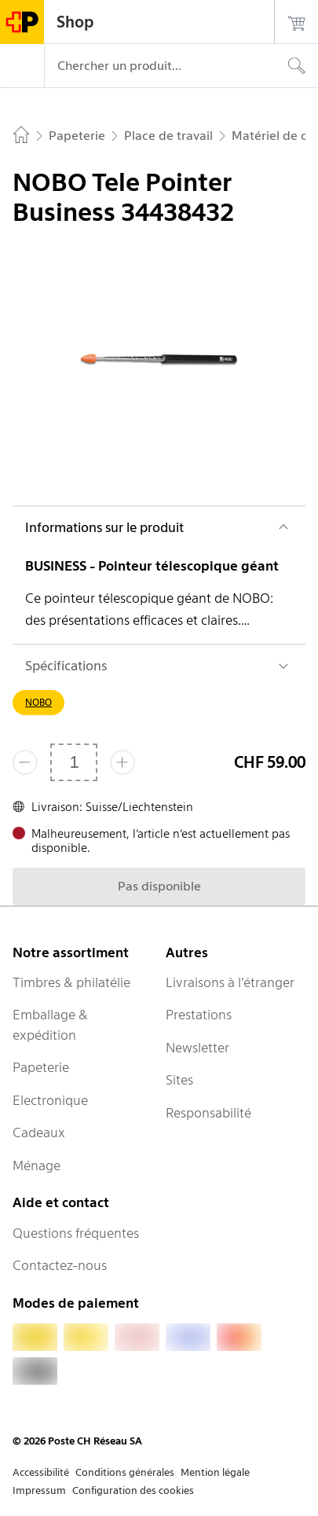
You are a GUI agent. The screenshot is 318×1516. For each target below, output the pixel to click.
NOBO (38, 702)
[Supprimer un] (25, 762)
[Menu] (22, 66)
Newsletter (197, 1047)
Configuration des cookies (133, 1490)
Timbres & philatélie (71, 982)
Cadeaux (39, 1132)
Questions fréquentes (76, 1233)
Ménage (36, 1165)
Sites (179, 1080)
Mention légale (215, 1472)
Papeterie (41, 1067)
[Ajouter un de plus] (122, 762)
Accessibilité (41, 1472)
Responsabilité (208, 1113)
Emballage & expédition (50, 1025)
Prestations (199, 1014)
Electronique (50, 1100)
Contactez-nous (60, 1265)
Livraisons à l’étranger (230, 982)
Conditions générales (124, 1472)
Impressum (39, 1490)
